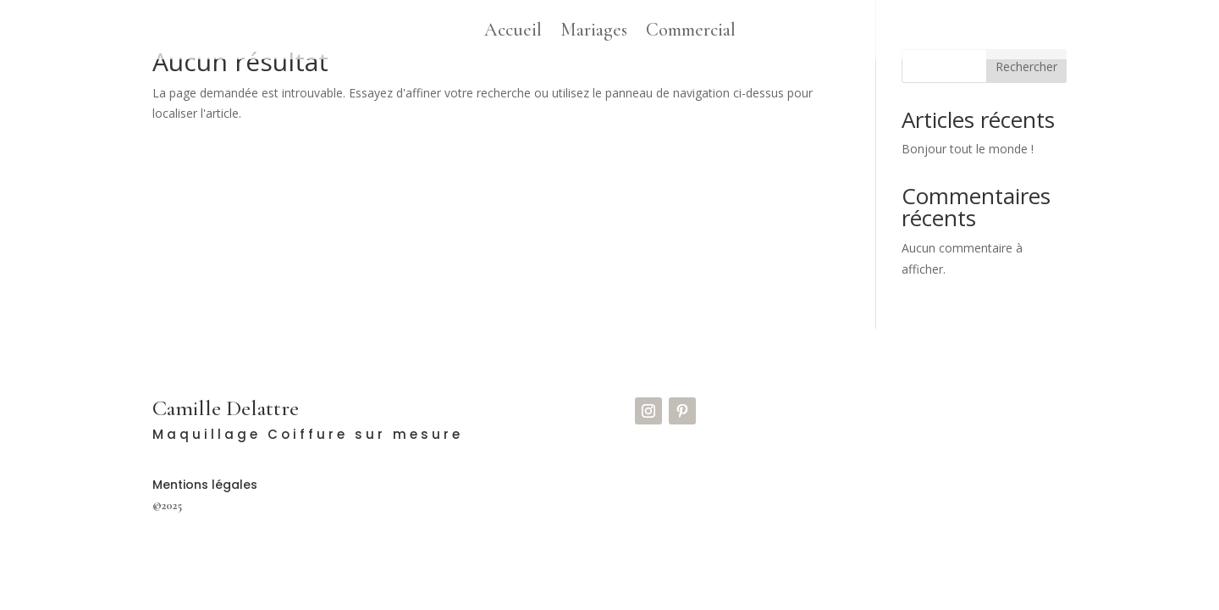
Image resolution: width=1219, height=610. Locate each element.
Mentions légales (204, 484)
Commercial (691, 32)
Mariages (593, 32)
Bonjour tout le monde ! (968, 149)
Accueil (513, 32)
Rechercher (1026, 66)
